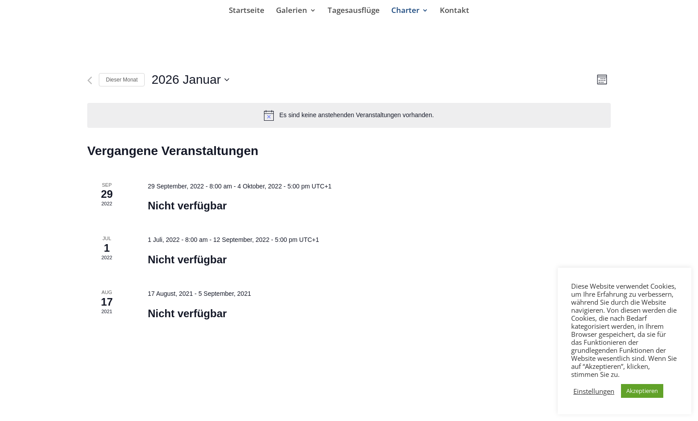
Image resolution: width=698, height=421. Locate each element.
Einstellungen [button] (593, 391)
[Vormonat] (89, 80)
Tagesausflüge (354, 11)
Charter (405, 11)
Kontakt (454, 11)
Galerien (291, 11)
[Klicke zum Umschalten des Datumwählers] (190, 80)
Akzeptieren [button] (642, 391)
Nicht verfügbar (187, 206)
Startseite (246, 11)
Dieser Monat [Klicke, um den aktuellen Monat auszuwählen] (122, 80)
